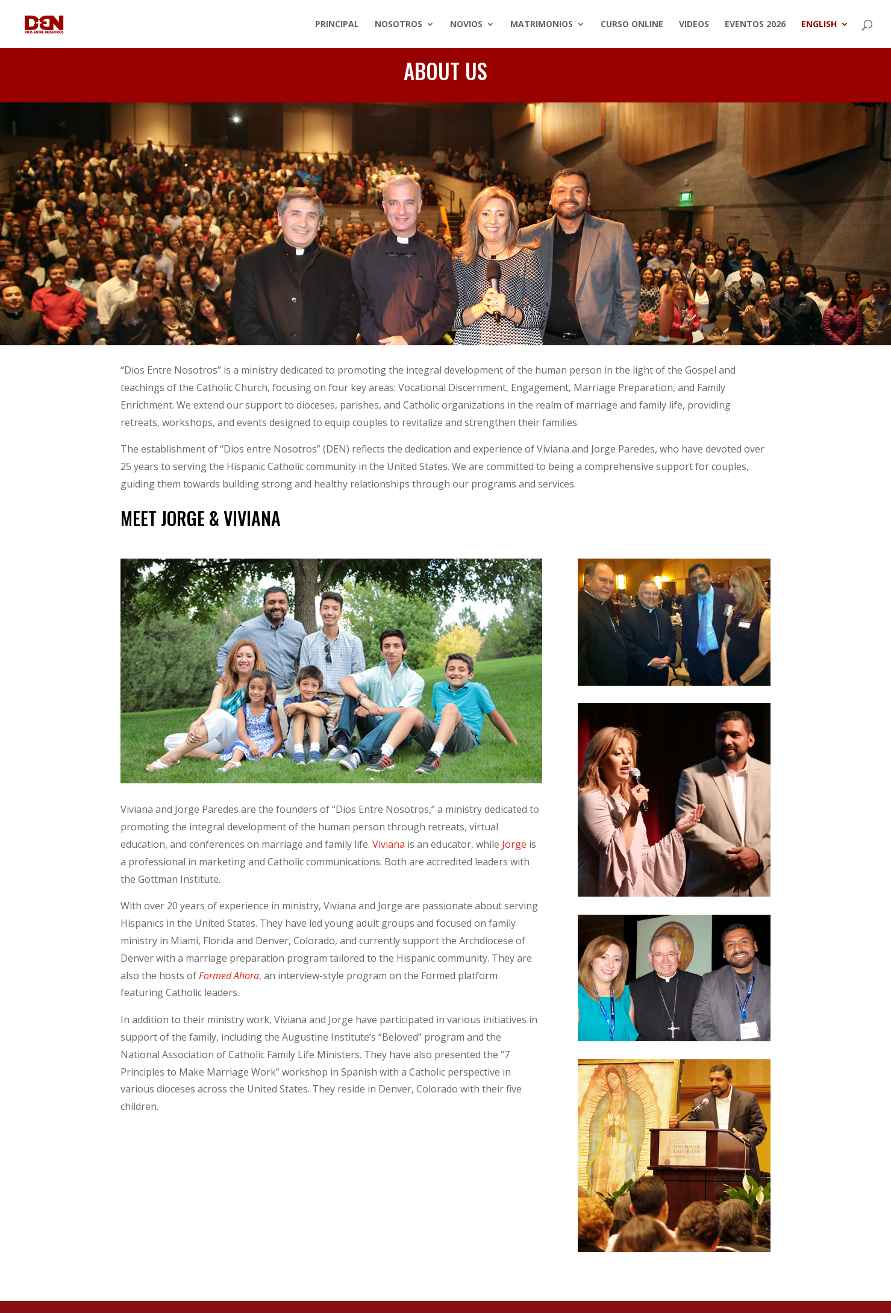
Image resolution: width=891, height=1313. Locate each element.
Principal (337, 25)
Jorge (514, 844)
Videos (694, 25)
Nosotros (398, 25)
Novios (466, 25)
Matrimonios (541, 25)
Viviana (388, 844)
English (819, 25)
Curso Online (632, 25)
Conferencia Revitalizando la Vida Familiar (445, 230)
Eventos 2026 (755, 25)
